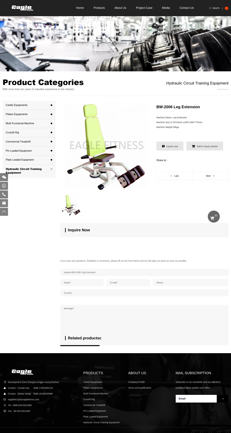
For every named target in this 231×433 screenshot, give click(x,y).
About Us (119, 7)
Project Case (143, 7)
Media (165, 7)
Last (176, 176)
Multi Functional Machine (20, 123)
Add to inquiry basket (205, 146)
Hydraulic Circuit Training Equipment (197, 83)
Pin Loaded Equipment (19, 150)
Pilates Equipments (17, 114)
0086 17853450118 (43, 388)
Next (208, 176)
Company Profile (136, 382)
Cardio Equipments (17, 105)
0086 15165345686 (43, 393)
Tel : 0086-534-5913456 (20, 405)
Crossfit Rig (12, 132)
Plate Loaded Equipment (20, 159)
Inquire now (171, 146)
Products (97, 7)
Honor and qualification (139, 388)
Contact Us (186, 7)
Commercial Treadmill (18, 141)
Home (77, 7)
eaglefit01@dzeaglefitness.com (23, 399)
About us (137, 373)
